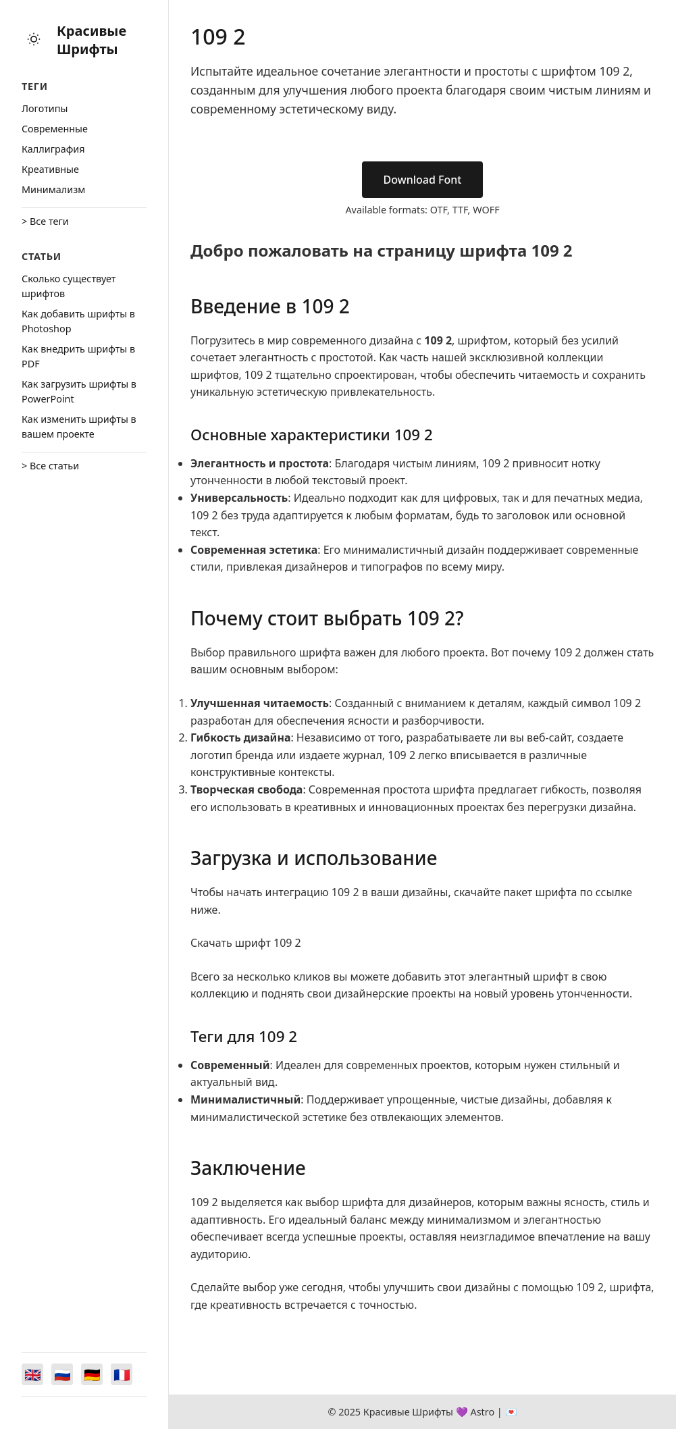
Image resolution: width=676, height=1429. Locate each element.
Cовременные (55, 128)
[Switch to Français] (121, 1374)
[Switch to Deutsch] (92, 1374)
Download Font (423, 179)
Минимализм (53, 189)
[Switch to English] (32, 1374)
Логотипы (45, 108)
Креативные (50, 169)
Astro (482, 1411)
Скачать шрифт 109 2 (245, 942)
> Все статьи (50, 465)
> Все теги (45, 221)
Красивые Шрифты (91, 40)
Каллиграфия (53, 148)
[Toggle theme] (34, 40)
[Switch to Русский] (62, 1374)
